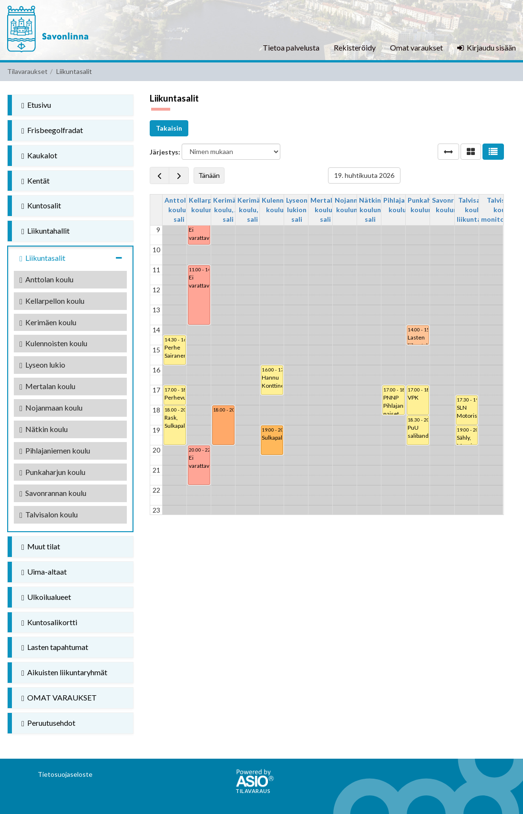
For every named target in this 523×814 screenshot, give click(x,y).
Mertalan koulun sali (325, 209)
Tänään (209, 175)
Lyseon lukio (42, 365)
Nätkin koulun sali (370, 209)
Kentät (35, 180)
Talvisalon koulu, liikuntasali (474, 209)
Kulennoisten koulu (53, 343)
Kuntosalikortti (49, 622)
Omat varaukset (416, 47)
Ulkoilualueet (46, 597)
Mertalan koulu (47, 386)
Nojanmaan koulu (51, 407)
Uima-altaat (44, 572)
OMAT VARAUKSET (59, 697)
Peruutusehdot (48, 723)
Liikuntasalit (73, 258)
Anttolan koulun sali (179, 209)
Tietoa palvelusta (291, 47)
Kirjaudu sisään (486, 47)
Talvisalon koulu (49, 514)
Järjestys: (165, 152)
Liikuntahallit (45, 231)
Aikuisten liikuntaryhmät (64, 672)
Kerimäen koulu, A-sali (228, 209)
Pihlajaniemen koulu (55, 450)
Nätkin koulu (44, 429)
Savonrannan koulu (53, 493)
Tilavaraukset (27, 71)
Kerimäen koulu (48, 322)
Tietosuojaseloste (65, 774)
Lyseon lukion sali (297, 209)
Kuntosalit (41, 205)
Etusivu (36, 105)
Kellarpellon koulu (52, 301)
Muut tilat (40, 546)
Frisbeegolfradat (52, 130)
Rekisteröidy (355, 47)
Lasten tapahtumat (54, 647)
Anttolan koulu (46, 279)
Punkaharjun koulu (52, 472)
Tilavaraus (253, 791)
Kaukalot (39, 155)
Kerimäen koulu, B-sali (252, 209)
